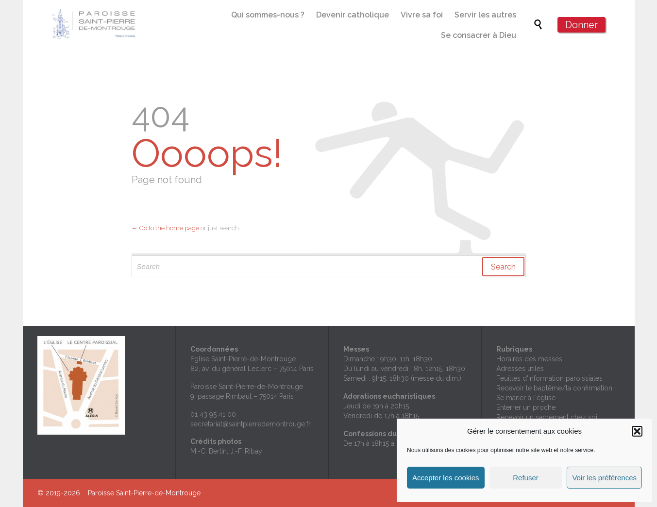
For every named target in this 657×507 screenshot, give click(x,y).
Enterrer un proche (526, 407)
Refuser (526, 477)
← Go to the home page (165, 228)
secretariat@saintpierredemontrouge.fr (250, 424)
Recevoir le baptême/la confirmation (554, 388)
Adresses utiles (520, 368)
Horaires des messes (529, 359)
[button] (637, 431)
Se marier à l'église (526, 398)
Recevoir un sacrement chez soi (546, 417)
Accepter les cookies (445, 477)
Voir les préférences (604, 477)
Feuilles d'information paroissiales (549, 378)
